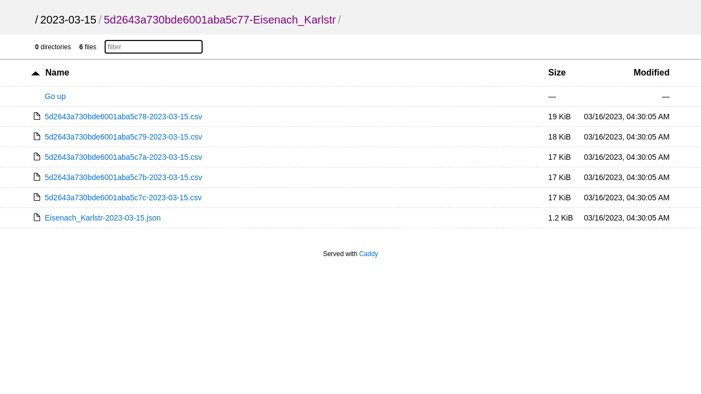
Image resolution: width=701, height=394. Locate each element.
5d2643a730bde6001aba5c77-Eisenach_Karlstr (220, 20)
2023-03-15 (68, 20)
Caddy (368, 254)
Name (57, 72)
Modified (652, 72)
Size (557, 72)
